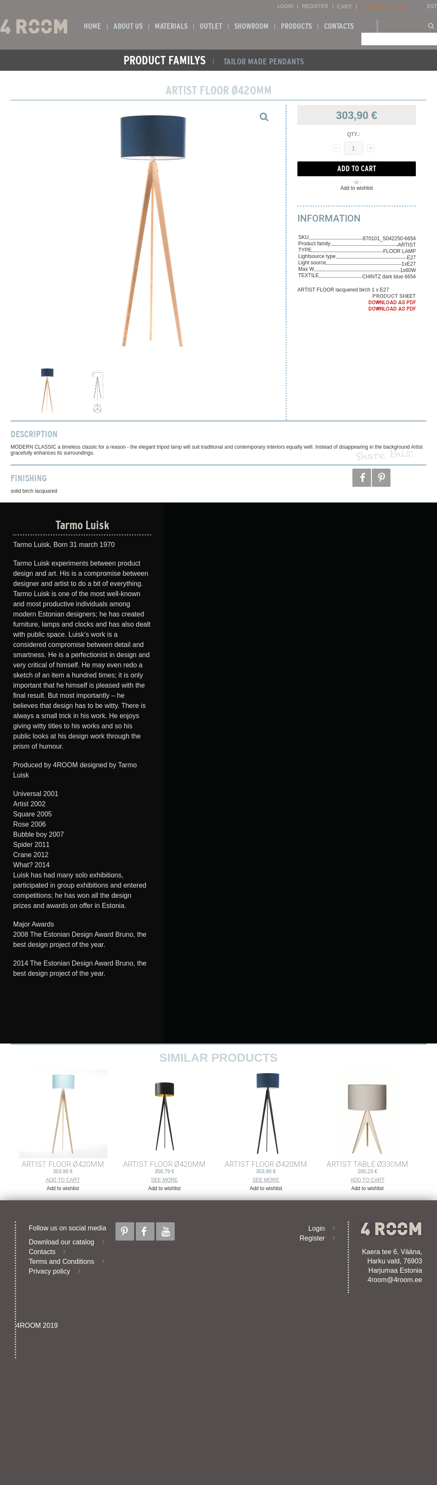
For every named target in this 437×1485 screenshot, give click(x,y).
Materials (171, 26)
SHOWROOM (251, 26)
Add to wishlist (357, 188)
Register (315, 6)
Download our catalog (61, 1242)
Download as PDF (392, 302)
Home (92, 26)
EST (432, 6)
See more (164, 1180)
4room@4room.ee (395, 1279)
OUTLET (211, 26)
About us (128, 26)
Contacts (339, 26)
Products (296, 26)
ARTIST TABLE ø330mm (367, 1164)
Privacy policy (49, 1271)
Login (285, 6)
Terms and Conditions (61, 1261)
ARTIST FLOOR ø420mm (63, 1164)
